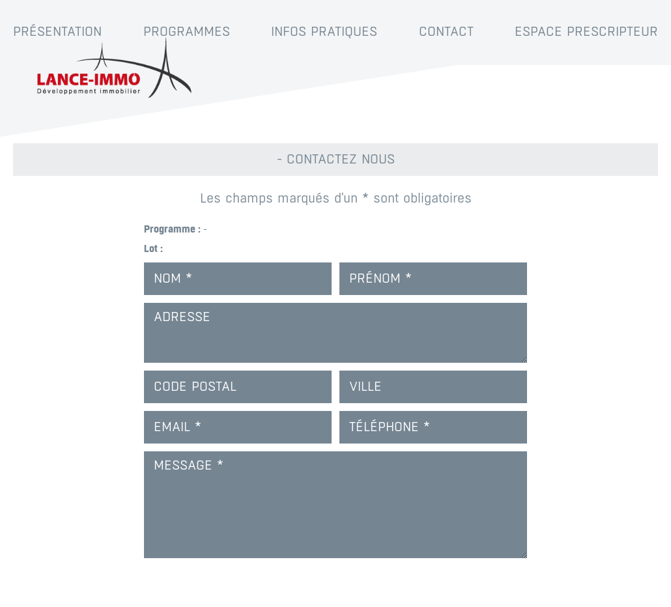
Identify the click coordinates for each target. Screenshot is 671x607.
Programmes (186, 31)
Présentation (57, 31)
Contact (446, 31)
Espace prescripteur (586, 31)
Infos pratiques (324, 31)
